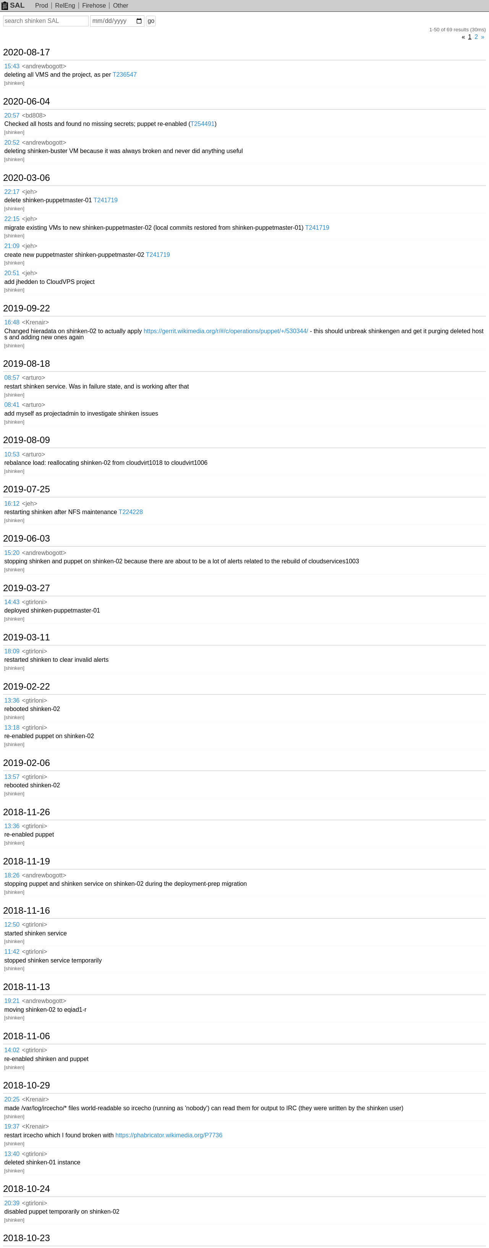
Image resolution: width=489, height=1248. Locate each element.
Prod (41, 5)
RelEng (65, 5)
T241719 (106, 200)
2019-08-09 (26, 440)
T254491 (203, 124)
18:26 (11, 875)
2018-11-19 (26, 861)
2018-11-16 (26, 911)
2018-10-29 (26, 1085)
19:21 (11, 1001)
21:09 (11, 246)
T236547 (125, 74)
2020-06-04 (26, 101)
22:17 (11, 192)
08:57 (11, 377)
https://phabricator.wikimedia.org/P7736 (168, 1135)
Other (120, 5)
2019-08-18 (26, 364)
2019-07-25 (26, 489)
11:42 (11, 951)
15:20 (11, 553)
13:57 (11, 777)
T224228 (131, 512)
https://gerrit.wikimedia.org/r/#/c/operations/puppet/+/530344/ (226, 331)
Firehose (94, 5)
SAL (13, 5)
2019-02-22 (26, 687)
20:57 (11, 115)
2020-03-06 (26, 178)
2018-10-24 (26, 1189)
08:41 (11, 404)
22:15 (11, 219)
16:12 (11, 503)
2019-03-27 (26, 588)
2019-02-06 (26, 763)
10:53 (11, 454)
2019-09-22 (26, 308)
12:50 (11, 924)
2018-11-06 (26, 1036)
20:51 (11, 273)
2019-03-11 (26, 637)
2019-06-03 (26, 538)
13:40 (11, 1154)
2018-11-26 (26, 812)
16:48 (11, 322)
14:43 (11, 602)
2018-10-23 (26, 1238)
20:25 (11, 1099)
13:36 (11, 700)
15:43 (11, 66)
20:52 (11, 142)
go (150, 21)
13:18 (11, 727)
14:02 (11, 1050)
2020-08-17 (26, 52)
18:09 (11, 651)
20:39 (11, 1203)
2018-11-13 (26, 987)
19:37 (11, 1126)
